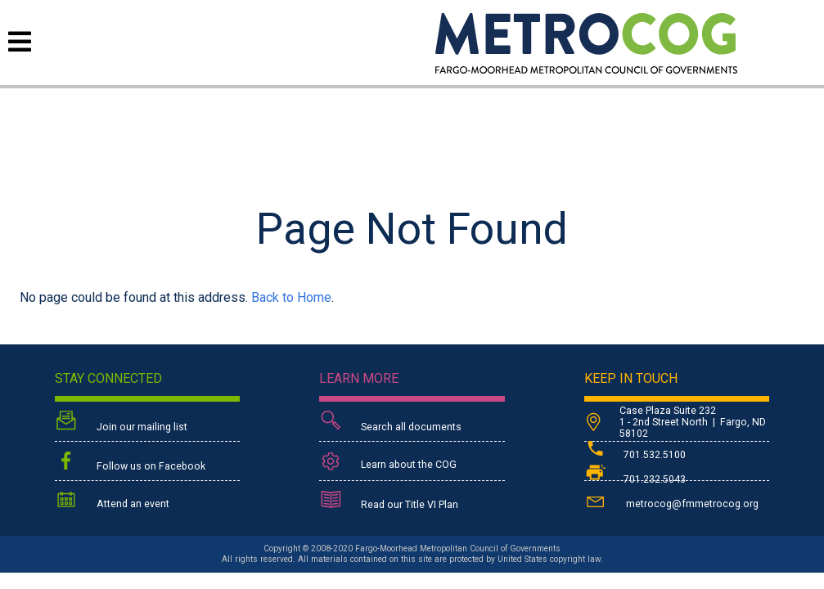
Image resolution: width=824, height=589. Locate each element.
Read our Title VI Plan (388, 501)
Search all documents (390, 422)
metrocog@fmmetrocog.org (671, 501)
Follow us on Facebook (130, 462)
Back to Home (291, 297)
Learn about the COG (388, 462)
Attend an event (112, 501)
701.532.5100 (635, 455)
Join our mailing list (121, 422)
